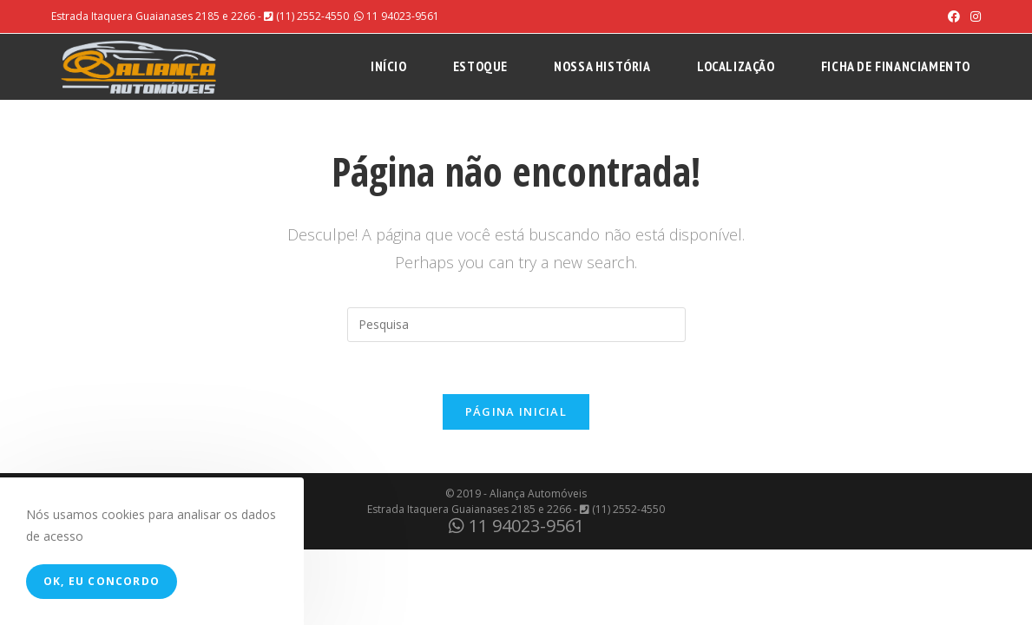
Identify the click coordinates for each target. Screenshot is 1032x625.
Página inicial (516, 411)
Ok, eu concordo (101, 581)
